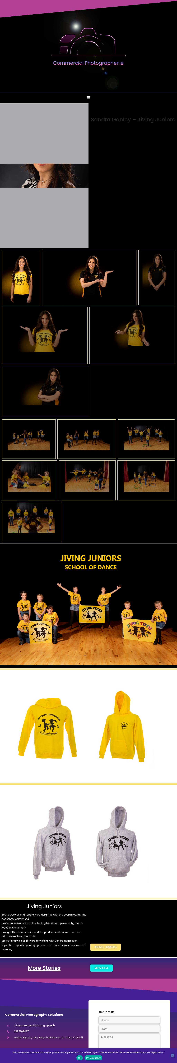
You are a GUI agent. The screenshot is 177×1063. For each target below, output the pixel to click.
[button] (88, 97)
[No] (172, 1055)
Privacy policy (93, 1058)
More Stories (44, 968)
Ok (79, 1058)
